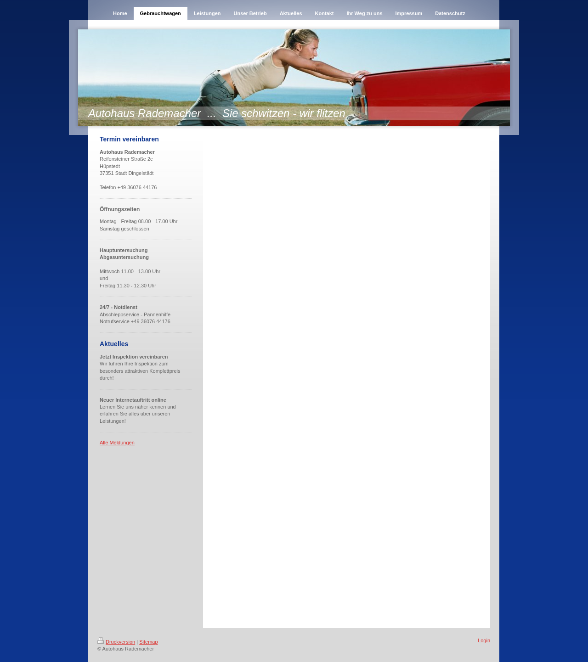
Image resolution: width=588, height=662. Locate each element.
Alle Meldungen (117, 442)
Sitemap (148, 642)
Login (484, 640)
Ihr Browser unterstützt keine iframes (346, 370)
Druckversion (116, 642)
